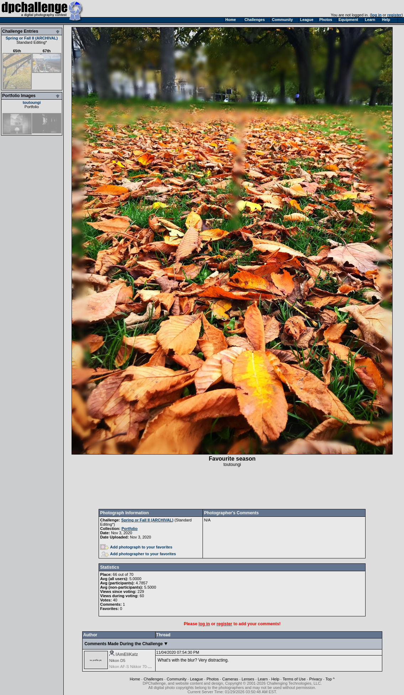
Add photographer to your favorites (138, 554)
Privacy (315, 679)
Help (275, 679)
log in (376, 15)
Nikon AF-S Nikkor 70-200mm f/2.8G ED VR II (149, 666)
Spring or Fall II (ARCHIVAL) (32, 38)
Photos (212, 679)
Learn (263, 679)
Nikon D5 (117, 660)
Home (135, 679)
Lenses (248, 679)
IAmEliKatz (127, 654)
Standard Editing (30, 42)
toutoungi (32, 102)
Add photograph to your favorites (136, 547)
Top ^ (330, 679)
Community (177, 679)
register (394, 15)
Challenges (153, 679)
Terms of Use (294, 679)
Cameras (230, 679)
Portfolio (32, 107)
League (196, 679)
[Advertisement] (232, 488)
